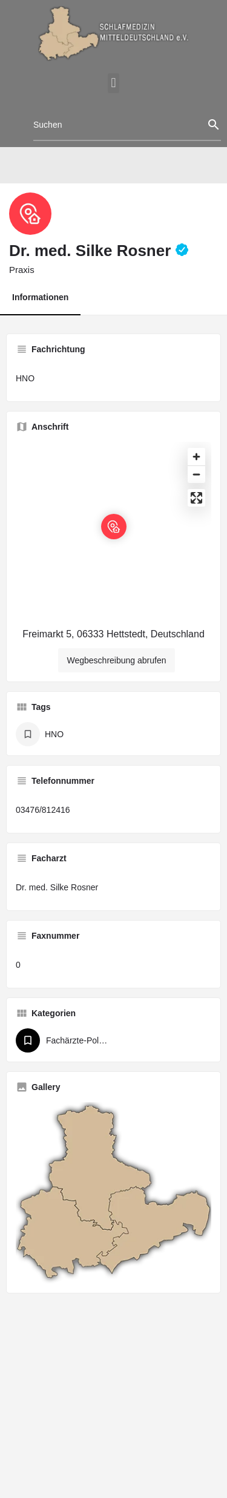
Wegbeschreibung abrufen (116, 660)
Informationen (40, 297)
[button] (113, 83)
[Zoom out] (196, 474)
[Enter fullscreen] (196, 498)
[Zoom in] (196, 456)
